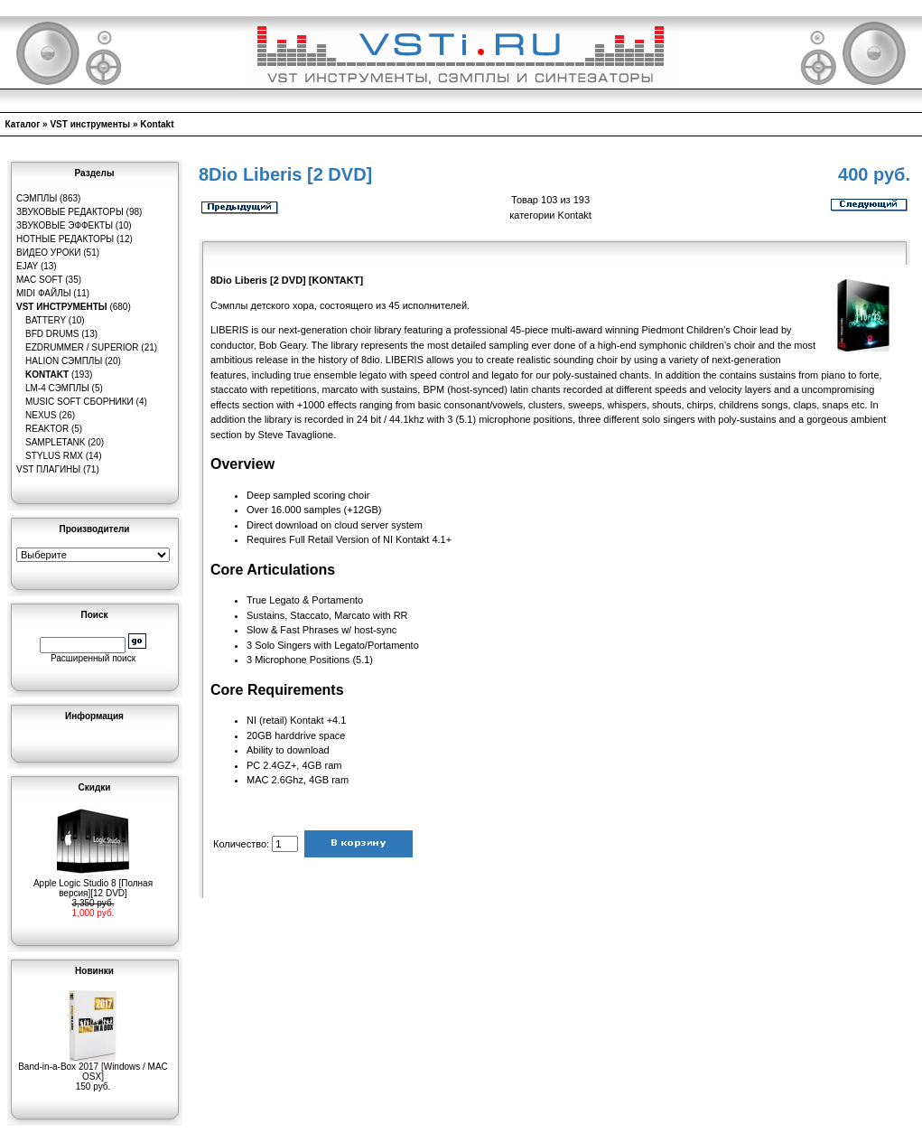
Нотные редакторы (65, 239)
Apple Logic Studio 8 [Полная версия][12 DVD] (93, 884)
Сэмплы (36, 198)
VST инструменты (90, 124)
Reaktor (47, 429)
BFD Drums (52, 334)
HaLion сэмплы (63, 361)
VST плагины (48, 469)
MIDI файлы (43, 293)
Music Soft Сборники (79, 402)
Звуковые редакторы (70, 212)
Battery (45, 320)
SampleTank (55, 442)
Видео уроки (48, 253)
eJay (27, 266)
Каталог (23, 124)
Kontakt (156, 124)
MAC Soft (39, 280)
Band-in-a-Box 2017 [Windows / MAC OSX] (93, 1067)
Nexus (40, 415)
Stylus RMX (54, 456)
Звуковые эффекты (64, 225)
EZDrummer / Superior (82, 347)
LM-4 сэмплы (57, 388)
